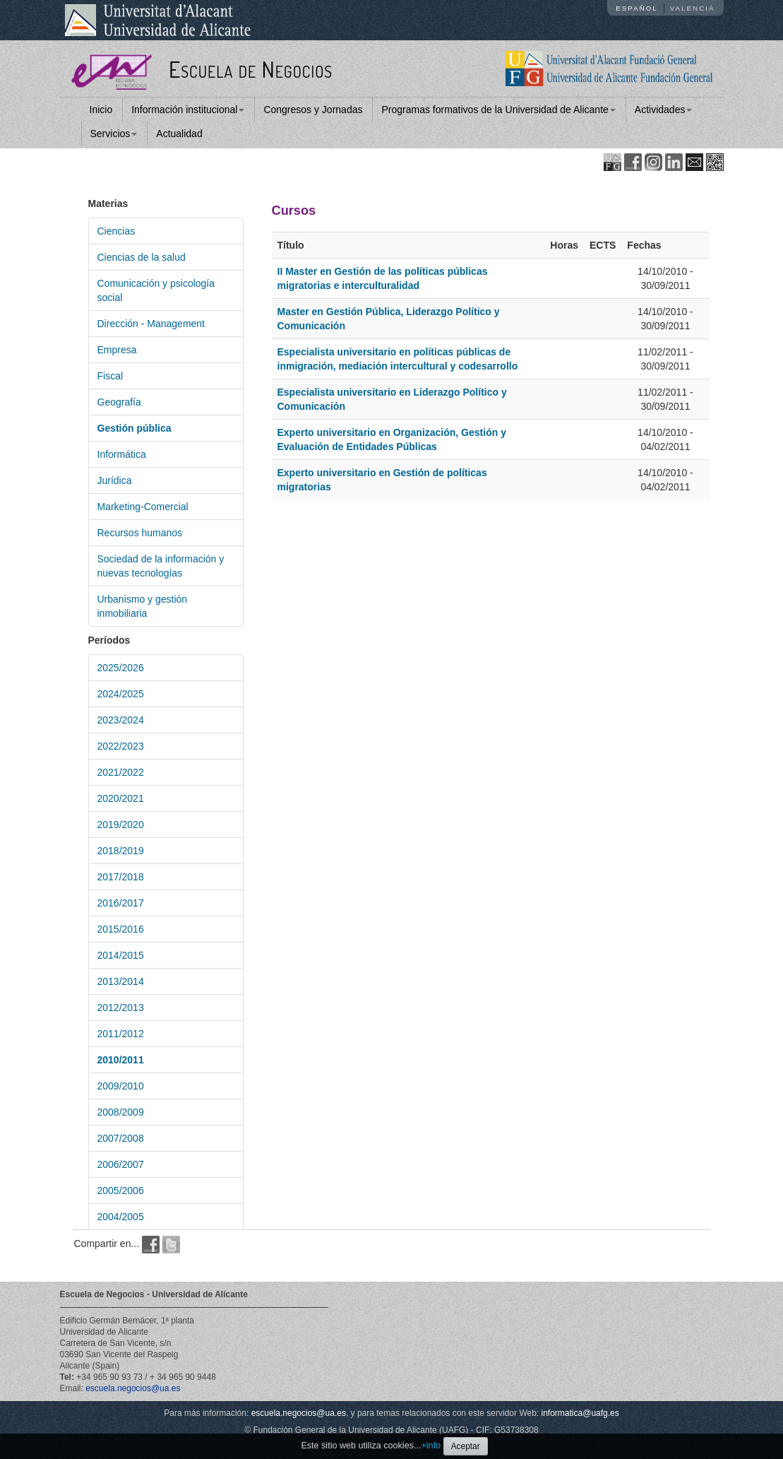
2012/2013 (120, 1007)
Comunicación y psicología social (156, 290)
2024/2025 (120, 693)
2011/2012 (120, 1033)
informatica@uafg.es (580, 1413)
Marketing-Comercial (143, 506)
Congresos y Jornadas (312, 109)
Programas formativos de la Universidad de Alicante (498, 109)
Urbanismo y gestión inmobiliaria (142, 606)
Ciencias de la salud (141, 257)
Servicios (114, 133)
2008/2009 (120, 1112)
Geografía (119, 402)
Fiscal (110, 376)
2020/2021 (120, 798)
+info (431, 1446)
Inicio (101, 109)
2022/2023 (120, 746)
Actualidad (179, 133)
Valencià (692, 8)
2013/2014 (120, 981)
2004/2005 (120, 1216)
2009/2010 (120, 1086)
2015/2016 (120, 929)
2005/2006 (120, 1190)
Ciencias (116, 231)
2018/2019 (120, 850)
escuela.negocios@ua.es (132, 1388)
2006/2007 (120, 1164)
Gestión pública (134, 428)
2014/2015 (120, 955)
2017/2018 (120, 876)
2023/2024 (120, 720)
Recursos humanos (140, 532)
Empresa (117, 349)
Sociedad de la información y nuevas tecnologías (161, 566)
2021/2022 (120, 772)
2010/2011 (120, 1059)
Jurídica (114, 480)
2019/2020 (120, 824)
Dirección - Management (151, 323)
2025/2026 (120, 667)
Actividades (664, 109)
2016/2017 (120, 903)
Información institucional (187, 109)
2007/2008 (120, 1138)
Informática (121, 454)
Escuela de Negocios (251, 68)
